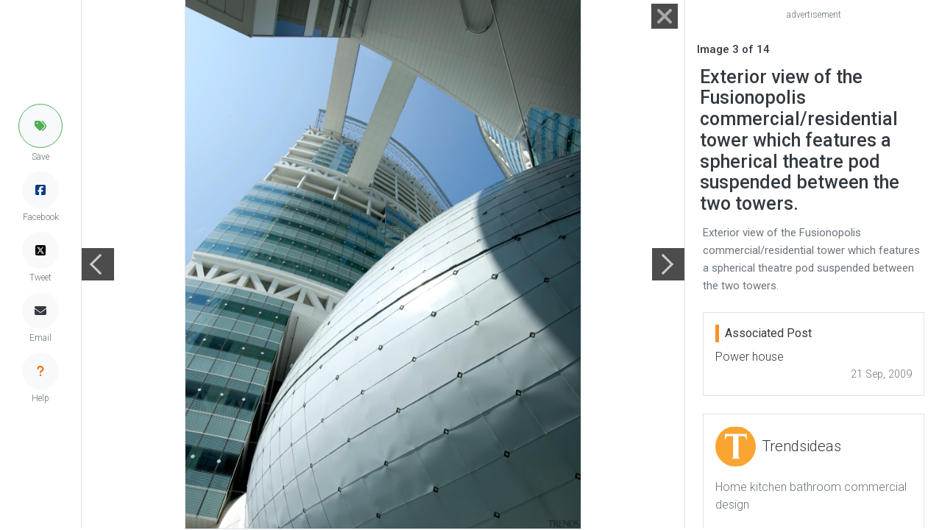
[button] (40, 126)
